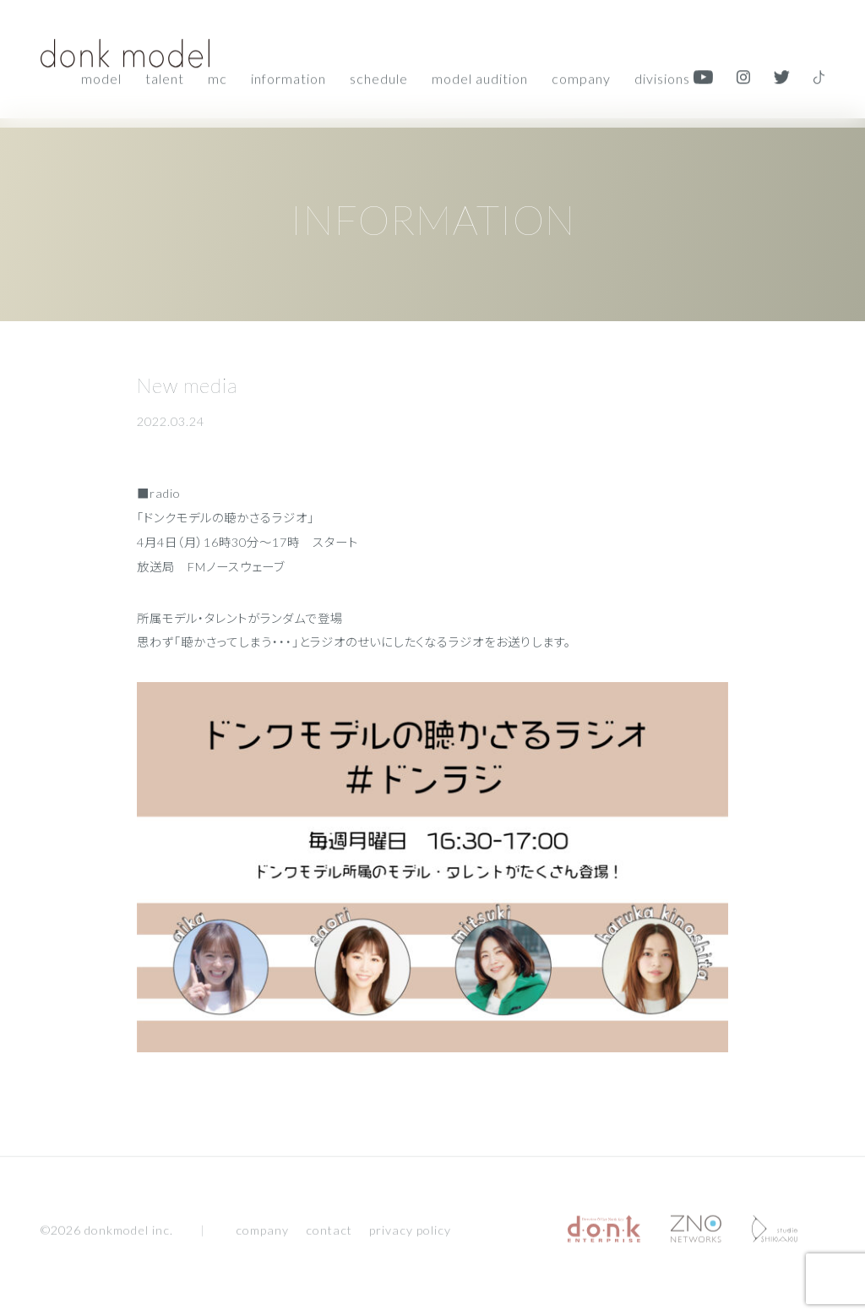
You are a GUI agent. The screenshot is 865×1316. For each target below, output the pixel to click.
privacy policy (410, 1235)
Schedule (379, 77)
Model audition (480, 77)
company (262, 1235)
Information (288, 77)
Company (581, 77)
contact (329, 1235)
